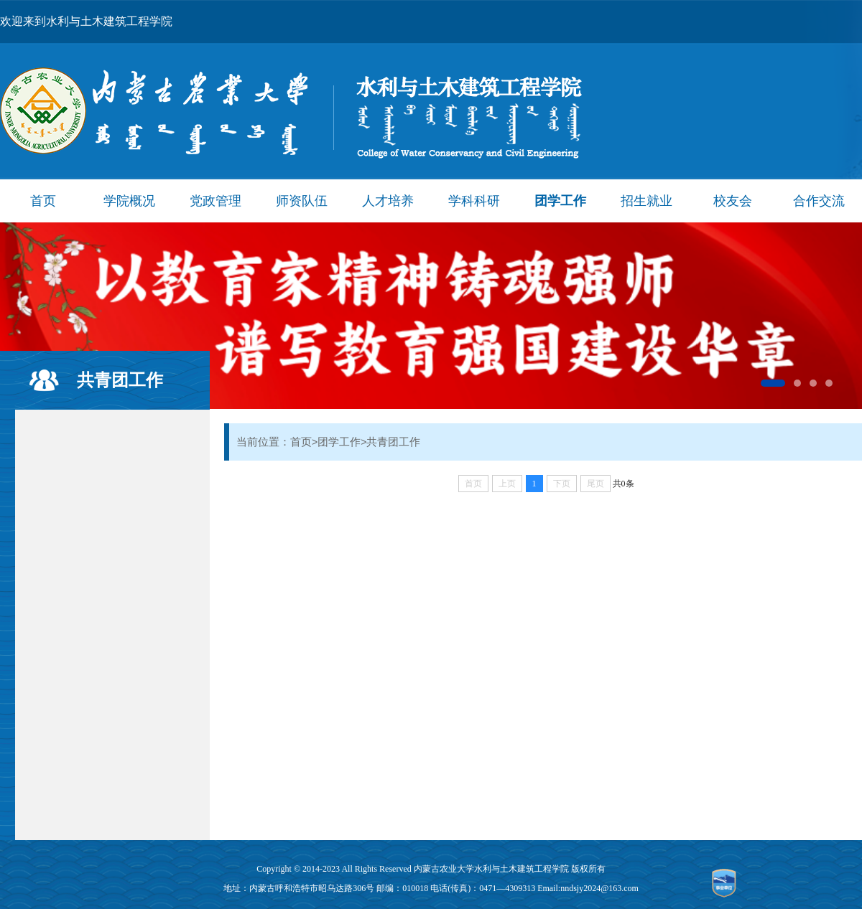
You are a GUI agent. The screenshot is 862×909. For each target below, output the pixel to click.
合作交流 (819, 201)
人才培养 (388, 201)
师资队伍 (302, 201)
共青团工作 (120, 380)
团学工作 (560, 201)
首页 (43, 201)
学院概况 (129, 201)
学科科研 (474, 201)
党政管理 (215, 201)
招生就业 (646, 201)
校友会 (732, 201)
